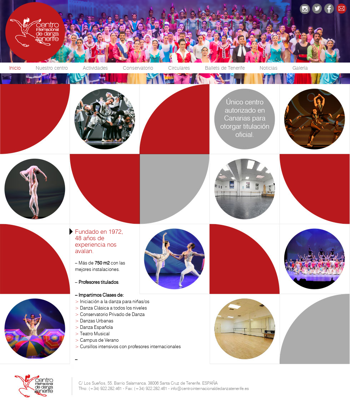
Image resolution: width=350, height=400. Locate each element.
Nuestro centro (52, 68)
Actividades (95, 68)
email (341, 9)
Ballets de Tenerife (225, 68)
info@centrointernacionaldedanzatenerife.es (210, 388)
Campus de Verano (99, 340)
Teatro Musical (95, 333)
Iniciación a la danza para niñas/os (114, 301)
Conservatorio (138, 68)
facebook (329, 9)
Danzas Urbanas (96, 321)
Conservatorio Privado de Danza (112, 314)
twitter (317, 9)
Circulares (179, 68)
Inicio (15, 68)
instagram (304, 9)
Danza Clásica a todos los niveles (113, 308)
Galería (300, 68)
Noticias (269, 68)
